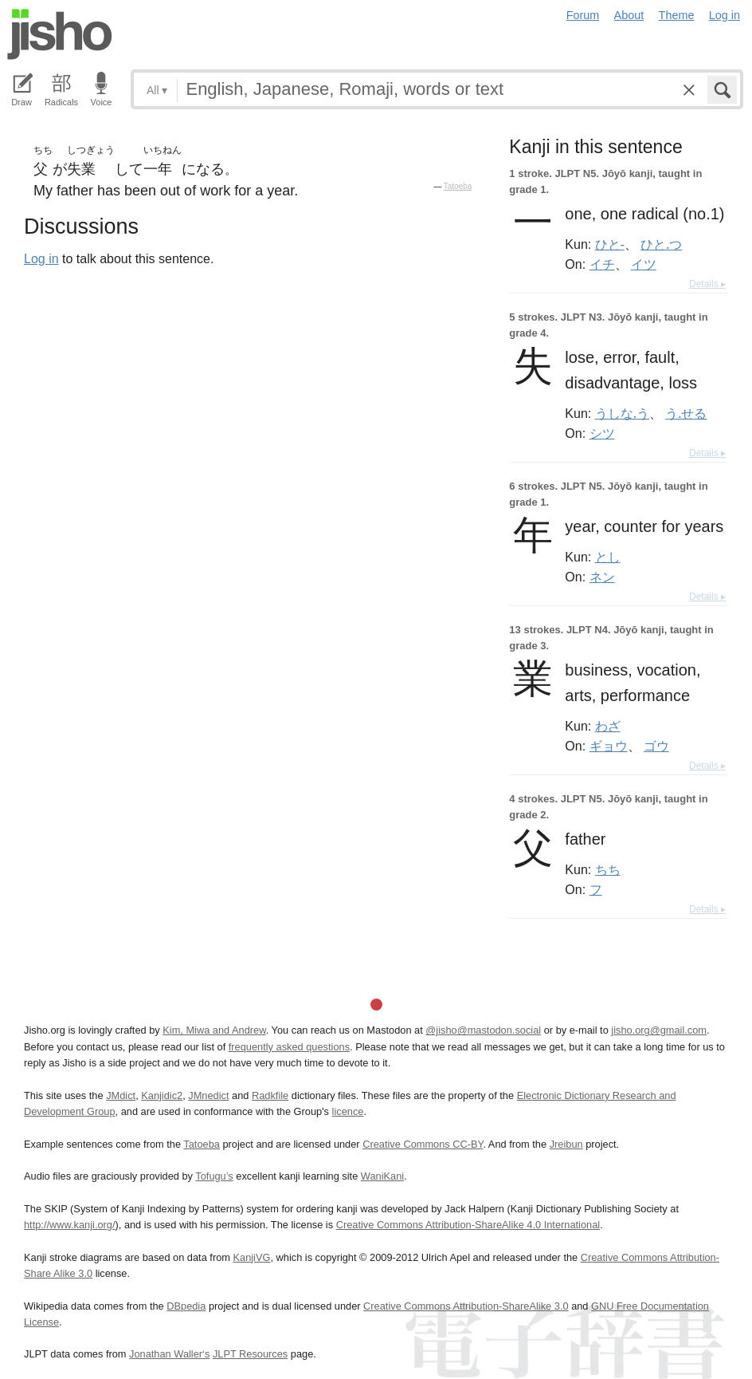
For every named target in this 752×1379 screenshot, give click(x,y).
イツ (643, 264)
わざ (608, 726)
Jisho (59, 34)
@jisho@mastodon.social (483, 1030)
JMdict (120, 1095)
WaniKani (382, 1176)
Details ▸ (707, 284)
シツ (602, 433)
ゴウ (656, 746)
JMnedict (208, 1095)
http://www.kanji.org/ (70, 1225)
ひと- (610, 244)
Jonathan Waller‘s (169, 1354)
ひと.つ (661, 244)
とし (608, 556)
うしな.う (622, 413)
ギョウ (608, 746)
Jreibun (566, 1144)
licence (348, 1111)
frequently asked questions (289, 1047)
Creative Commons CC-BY (422, 1144)
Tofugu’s (214, 1176)
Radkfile (270, 1095)
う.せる (686, 413)
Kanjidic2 (161, 1095)
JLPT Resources (250, 1354)
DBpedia (186, 1306)
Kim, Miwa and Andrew (214, 1030)
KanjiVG (251, 1257)
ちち (608, 869)
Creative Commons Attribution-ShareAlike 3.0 (465, 1306)
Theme (677, 15)
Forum (583, 15)
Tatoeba (458, 186)
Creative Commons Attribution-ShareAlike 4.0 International (468, 1225)
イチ (602, 264)
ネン (602, 576)
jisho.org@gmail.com (659, 1030)
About (629, 15)
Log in (724, 15)
